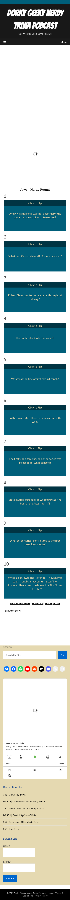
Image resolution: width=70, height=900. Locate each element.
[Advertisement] (35, 82)
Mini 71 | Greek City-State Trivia (19, 815)
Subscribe (37, 603)
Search (7, 647)
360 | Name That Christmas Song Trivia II (23, 808)
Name (19, 851)
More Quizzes (52, 603)
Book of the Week (20, 603)
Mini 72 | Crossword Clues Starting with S (24, 801)
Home (51, 893)
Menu (63, 41)
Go (62, 654)
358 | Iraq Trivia (11, 829)
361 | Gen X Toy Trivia (14, 794)
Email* (19, 866)
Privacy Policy (41, 895)
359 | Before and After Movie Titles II (22, 822)
